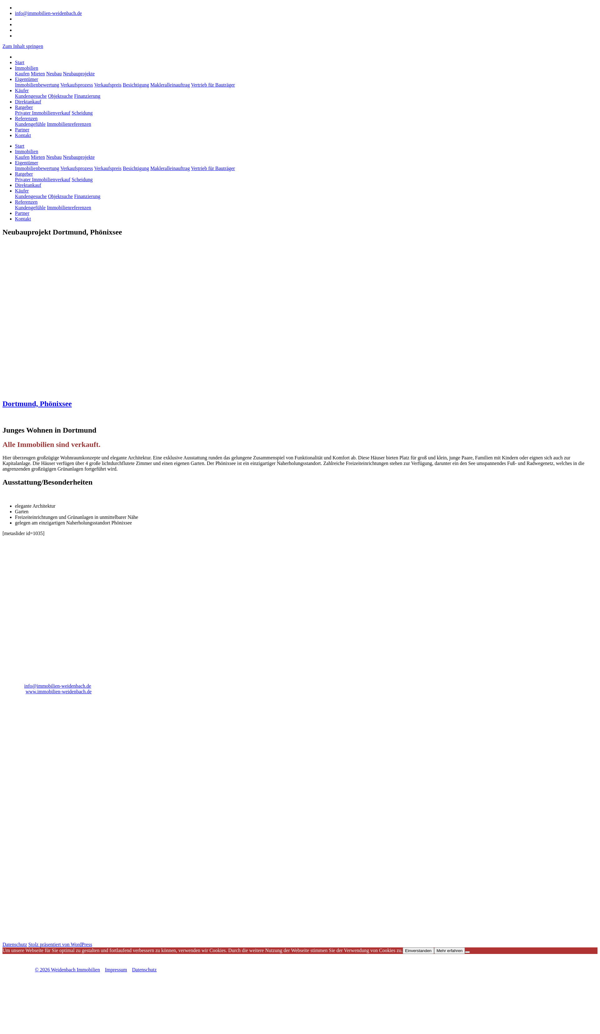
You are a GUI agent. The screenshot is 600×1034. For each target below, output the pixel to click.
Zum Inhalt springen (22, 46)
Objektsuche (60, 96)
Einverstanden (418, 950)
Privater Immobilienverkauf (42, 113)
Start (19, 62)
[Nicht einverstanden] (467, 952)
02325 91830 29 (33, 675)
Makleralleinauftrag (170, 85)
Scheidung (82, 113)
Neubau (54, 73)
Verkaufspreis (107, 85)
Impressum (116, 969)
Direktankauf (28, 101)
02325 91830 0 (30, 7)
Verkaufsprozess (76, 85)
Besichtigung (136, 85)
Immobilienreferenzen (69, 124)
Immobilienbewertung (37, 85)
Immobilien (26, 68)
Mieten (38, 73)
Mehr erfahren (450, 950)
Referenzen (26, 118)
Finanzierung (87, 96)
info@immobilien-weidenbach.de (48, 13)
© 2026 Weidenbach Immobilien (67, 969)
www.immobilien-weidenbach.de (58, 691)
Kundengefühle (30, 124)
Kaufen (22, 73)
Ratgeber (24, 107)
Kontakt (23, 135)
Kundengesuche (31, 96)
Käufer (22, 90)
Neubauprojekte (79, 73)
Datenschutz (14, 944)
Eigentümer (26, 79)
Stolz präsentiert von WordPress (60, 944)
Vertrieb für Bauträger (213, 85)
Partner (22, 129)
